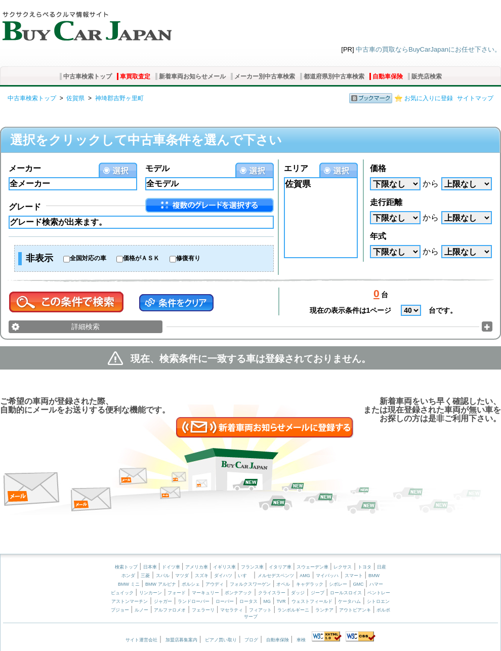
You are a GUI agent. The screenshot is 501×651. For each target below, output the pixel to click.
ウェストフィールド (311, 601)
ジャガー (163, 601)
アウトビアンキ (355, 610)
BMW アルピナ (160, 584)
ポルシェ (191, 584)
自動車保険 (387, 76)
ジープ (317, 592)
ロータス (248, 601)
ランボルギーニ (293, 610)
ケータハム (349, 601)
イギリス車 (225, 566)
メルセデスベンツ (276, 575)
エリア (296, 168)
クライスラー (271, 592)
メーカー (25, 168)
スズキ (201, 575)
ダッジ (298, 592)
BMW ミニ (129, 584)
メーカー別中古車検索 (264, 76)
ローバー (225, 601)
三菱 (145, 575)
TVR (280, 601)
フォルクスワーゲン (250, 584)
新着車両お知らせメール (192, 76)
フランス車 (253, 566)
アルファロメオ (170, 610)
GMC (358, 584)
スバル (163, 575)
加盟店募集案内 (181, 639)
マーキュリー (205, 592)
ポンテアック (238, 592)
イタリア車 (281, 566)
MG (267, 601)
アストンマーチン (129, 601)
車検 (301, 639)
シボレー (338, 584)
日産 (381, 566)
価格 (378, 168)
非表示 (39, 258)
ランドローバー (194, 601)
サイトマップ (475, 98)
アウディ (214, 584)
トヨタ (364, 566)
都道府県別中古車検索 (334, 76)
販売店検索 (426, 76)
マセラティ (231, 610)
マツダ (182, 575)
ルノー (141, 610)
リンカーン (150, 592)
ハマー (376, 584)
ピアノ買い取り (221, 639)
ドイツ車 (172, 566)
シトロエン (378, 601)
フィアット (260, 610)
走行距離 (386, 202)
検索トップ (126, 566)
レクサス (342, 566)
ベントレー (378, 592)
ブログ (251, 639)
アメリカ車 (197, 566)
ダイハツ (223, 575)
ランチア (324, 610)
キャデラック (309, 584)
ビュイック (122, 592)
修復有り (188, 258)
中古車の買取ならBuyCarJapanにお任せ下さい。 (428, 49)
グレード (25, 206)
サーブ (251, 616)
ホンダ (128, 575)
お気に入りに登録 (428, 98)
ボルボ (383, 610)
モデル (157, 168)
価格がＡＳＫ (141, 258)
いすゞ (245, 575)
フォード (177, 592)
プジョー (120, 610)
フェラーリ (203, 610)
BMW (374, 575)
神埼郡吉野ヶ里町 (119, 98)
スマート (354, 575)
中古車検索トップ (87, 76)
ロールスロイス (346, 592)
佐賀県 (75, 98)
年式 (378, 236)
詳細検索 (85, 326)
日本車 (150, 566)
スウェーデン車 (313, 566)
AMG (305, 575)
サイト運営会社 (141, 639)
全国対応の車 (88, 258)
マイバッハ (327, 575)
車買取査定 (135, 76)
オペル (283, 584)
